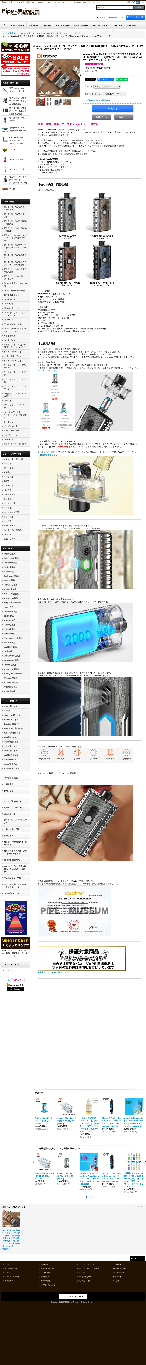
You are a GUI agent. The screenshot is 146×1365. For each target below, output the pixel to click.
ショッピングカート (12, 1276)
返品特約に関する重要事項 (98, 100)
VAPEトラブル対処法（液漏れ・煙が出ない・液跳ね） (15, 869)
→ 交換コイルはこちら (47, 370)
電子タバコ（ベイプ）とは (15, 807)
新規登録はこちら (116, 17)
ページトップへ (139, 1258)
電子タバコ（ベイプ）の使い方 (15, 821)
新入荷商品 (45, 1276)
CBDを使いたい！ (11, 893)
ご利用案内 (8, 784)
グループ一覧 (46, 1272)
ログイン (102, 17)
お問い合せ (8, 791)
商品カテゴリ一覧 (47, 1268)
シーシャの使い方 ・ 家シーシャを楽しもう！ (15, 885)
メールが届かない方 (12, 801)
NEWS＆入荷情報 (119, 1268)
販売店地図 (8, 835)
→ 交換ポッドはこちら (47, 455)
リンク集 (116, 1281)
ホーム (7, 1264)
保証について (9, 814)
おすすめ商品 (46, 1281)
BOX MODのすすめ (12, 860)
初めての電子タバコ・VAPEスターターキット (15, 852)
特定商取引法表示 (11, 778)
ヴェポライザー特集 (12, 878)
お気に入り (124, 117)
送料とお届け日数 (11, 829)
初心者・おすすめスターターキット (15, 843)
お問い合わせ (101, 117)
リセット (141, 1206)
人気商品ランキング (48, 1285)
